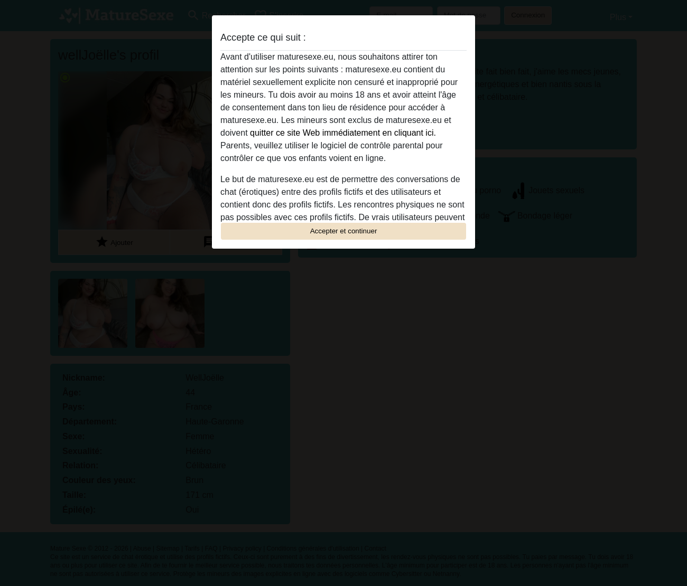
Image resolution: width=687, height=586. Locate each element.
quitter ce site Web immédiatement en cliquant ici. (343, 132)
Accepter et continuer (343, 231)
